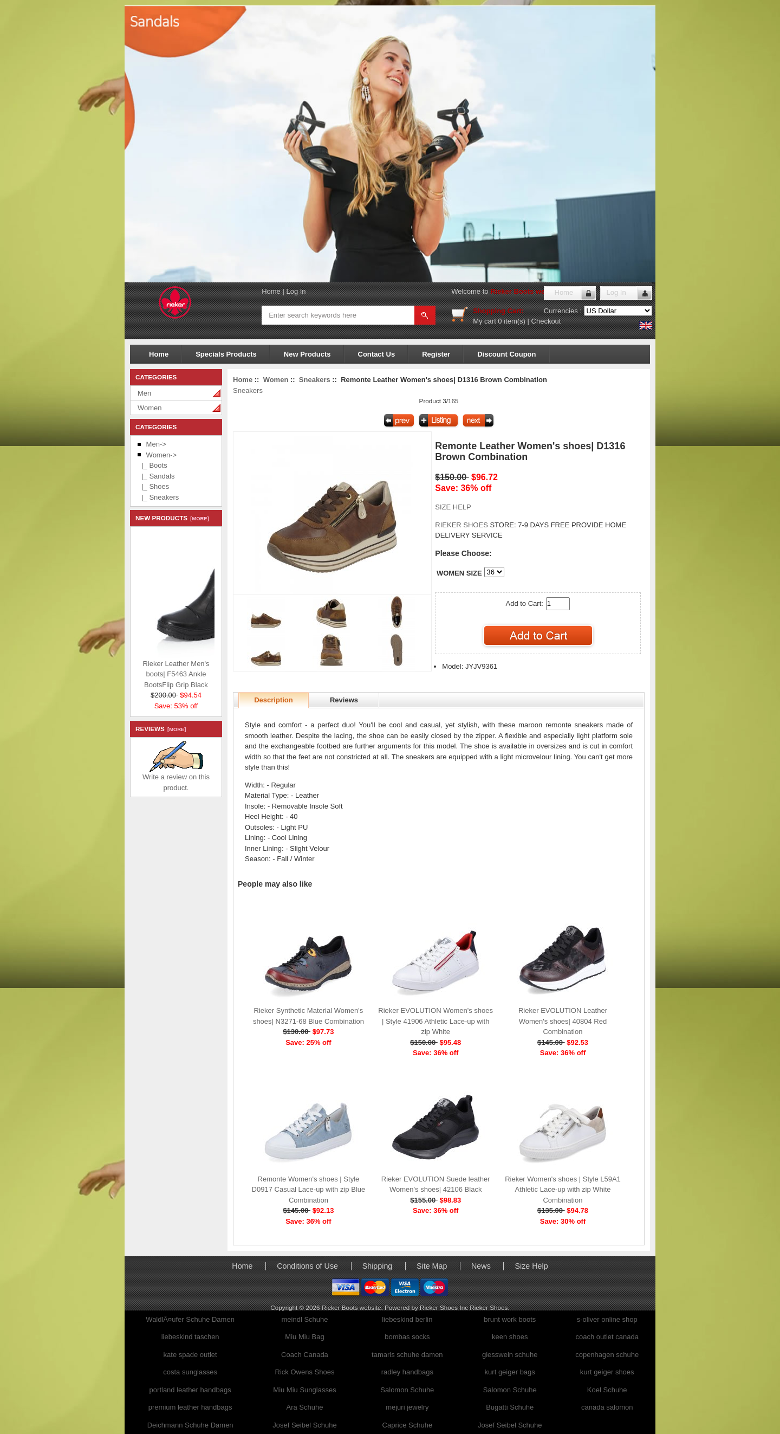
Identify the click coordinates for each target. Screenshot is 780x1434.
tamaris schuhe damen (407, 1355)
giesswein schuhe (510, 1355)
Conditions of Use (307, 1266)
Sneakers (314, 380)
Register (436, 354)
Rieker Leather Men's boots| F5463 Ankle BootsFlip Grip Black (205, 672)
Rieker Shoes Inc (445, 1307)
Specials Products (226, 354)
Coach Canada (304, 1355)
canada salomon (607, 1407)
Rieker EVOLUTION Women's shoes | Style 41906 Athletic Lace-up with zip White (435, 1021)
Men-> (156, 444)
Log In (296, 291)
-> (161, 455)
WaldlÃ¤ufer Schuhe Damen (190, 1319)
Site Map (432, 1266)
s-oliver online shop (607, 1319)
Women (150, 408)
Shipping (377, 1266)
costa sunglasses (190, 1372)
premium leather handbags (190, 1407)
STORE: (475, 525)
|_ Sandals (156, 476)
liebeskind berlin (407, 1319)
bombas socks (407, 1337)
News (481, 1266)
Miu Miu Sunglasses (304, 1390)
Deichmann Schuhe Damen (190, 1425)
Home (271, 291)
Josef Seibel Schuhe (304, 1425)
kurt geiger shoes (607, 1372)
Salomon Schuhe (407, 1390)
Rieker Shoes (489, 1307)
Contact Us (376, 354)
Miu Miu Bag (304, 1337)
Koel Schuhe (607, 1390)
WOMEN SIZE (459, 573)
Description (273, 700)
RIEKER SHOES (462, 525)
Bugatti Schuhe (510, 1407)
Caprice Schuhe (407, 1425)
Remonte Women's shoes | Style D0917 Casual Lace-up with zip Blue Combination (309, 1189)
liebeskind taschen (190, 1337)
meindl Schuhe (304, 1319)
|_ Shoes (153, 486)
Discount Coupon (506, 354)
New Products (307, 354)
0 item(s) (511, 321)
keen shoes (510, 1337)
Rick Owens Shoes (305, 1372)
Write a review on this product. (176, 778)
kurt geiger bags (510, 1372)
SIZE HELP (453, 507)
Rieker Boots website (526, 291)
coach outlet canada (607, 1337)
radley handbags (407, 1372)
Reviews (344, 700)
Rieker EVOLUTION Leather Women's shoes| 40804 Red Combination (562, 1021)
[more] (198, 518)
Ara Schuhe (305, 1407)
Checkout (546, 321)
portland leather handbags (190, 1390)
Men (144, 393)
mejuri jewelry (407, 1407)
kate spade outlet (190, 1355)
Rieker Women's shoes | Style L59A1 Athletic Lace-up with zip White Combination (563, 1189)
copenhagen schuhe (607, 1355)
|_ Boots (152, 465)
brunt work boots (510, 1319)
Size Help (531, 1266)
